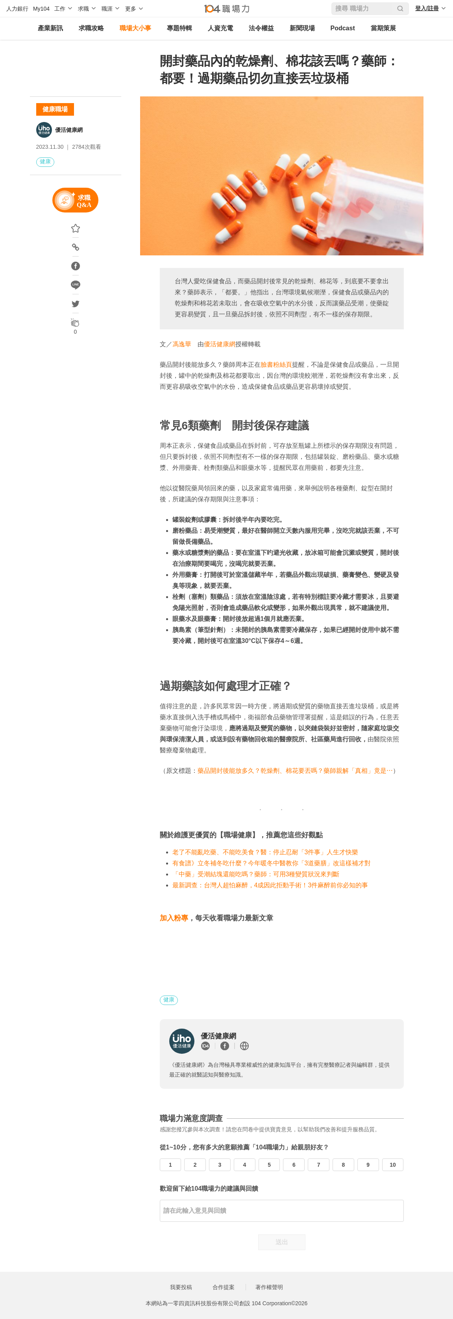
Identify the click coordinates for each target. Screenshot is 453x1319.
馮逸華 (181, 344)
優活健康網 (69, 130)
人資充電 (220, 28)
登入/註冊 (427, 8)
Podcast (343, 28)
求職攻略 (91, 28)
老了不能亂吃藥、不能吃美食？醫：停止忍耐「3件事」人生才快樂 (265, 852)
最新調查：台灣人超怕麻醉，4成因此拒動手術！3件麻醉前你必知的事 (270, 885)
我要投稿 (181, 1287)
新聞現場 (302, 28)
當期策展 (383, 28)
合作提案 (224, 1287)
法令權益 (261, 28)
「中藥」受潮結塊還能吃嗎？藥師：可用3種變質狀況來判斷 (256, 874)
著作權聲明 (269, 1287)
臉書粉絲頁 (276, 364)
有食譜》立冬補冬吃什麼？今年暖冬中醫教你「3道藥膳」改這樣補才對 (271, 863)
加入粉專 (174, 918)
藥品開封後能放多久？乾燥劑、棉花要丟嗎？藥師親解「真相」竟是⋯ (295, 770)
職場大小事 (135, 28)
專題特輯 (179, 28)
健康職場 (55, 109)
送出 (281, 1242)
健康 (45, 161)
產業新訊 (50, 28)
